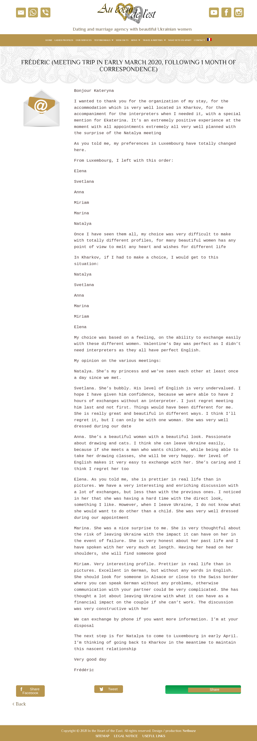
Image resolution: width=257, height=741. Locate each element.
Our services (84, 40)
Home (48, 40)
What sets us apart (179, 40)
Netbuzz (189, 731)
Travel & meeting (154, 40)
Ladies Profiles (64, 40)
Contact (199, 40)
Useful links (153, 736)
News (135, 40)
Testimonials (103, 40)
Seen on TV (122, 40)
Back (21, 704)
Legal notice (126, 736)
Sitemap (102, 736)
